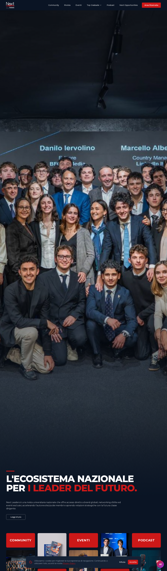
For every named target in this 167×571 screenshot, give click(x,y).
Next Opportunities (128, 5)
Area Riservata (151, 5)
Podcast (110, 5)
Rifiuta (122, 562)
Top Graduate (94, 5)
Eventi (79, 5)
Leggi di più (15, 517)
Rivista (67, 5)
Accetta (132, 562)
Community (53, 5)
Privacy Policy (69, 563)
